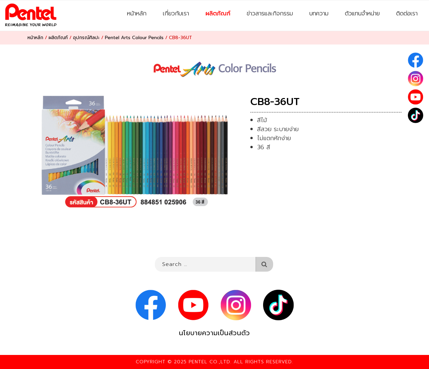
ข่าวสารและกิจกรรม (270, 13)
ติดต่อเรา (407, 13)
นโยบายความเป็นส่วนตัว (214, 333)
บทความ (318, 13)
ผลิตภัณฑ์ (217, 13)
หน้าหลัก (136, 13)
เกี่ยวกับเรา (176, 13)
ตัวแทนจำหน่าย (362, 13)
